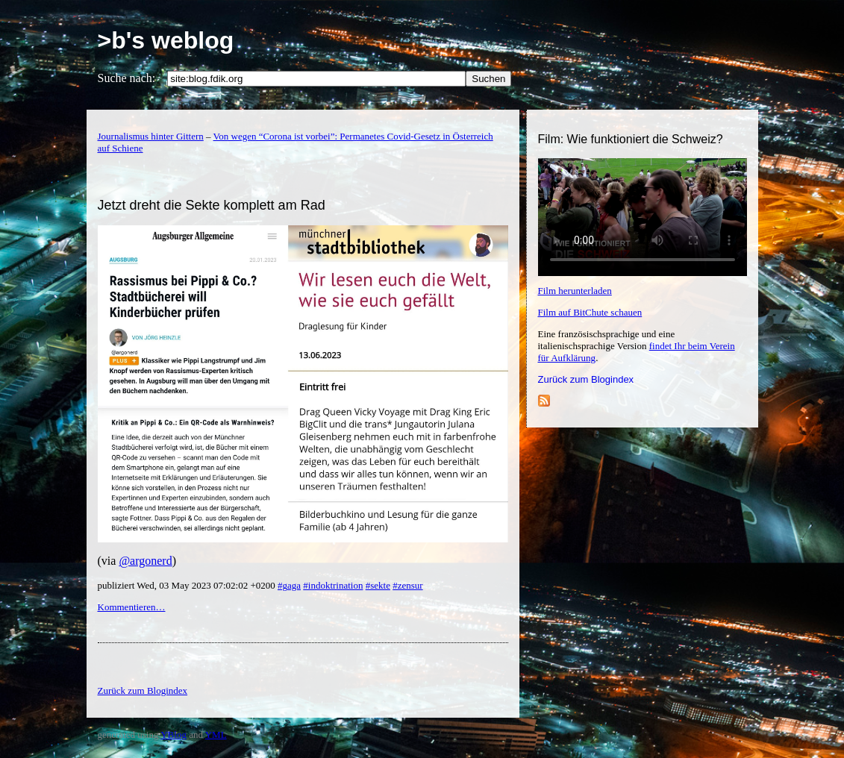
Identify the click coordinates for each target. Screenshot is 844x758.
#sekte (378, 585)
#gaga (289, 585)
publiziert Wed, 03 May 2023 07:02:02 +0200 (188, 585)
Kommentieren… (132, 607)
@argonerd (145, 560)
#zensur (407, 585)
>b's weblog (166, 40)
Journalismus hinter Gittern (151, 136)
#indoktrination (333, 585)
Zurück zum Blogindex (586, 379)
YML (216, 734)
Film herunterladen (575, 290)
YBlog (173, 734)
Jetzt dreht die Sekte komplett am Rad (211, 205)
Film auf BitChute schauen (590, 312)
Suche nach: (127, 78)
